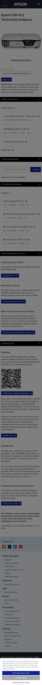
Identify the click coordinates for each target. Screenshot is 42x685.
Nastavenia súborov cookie (21, 682)
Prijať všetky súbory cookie (20, 673)
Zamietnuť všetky (21, 677)
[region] (21, 671)
